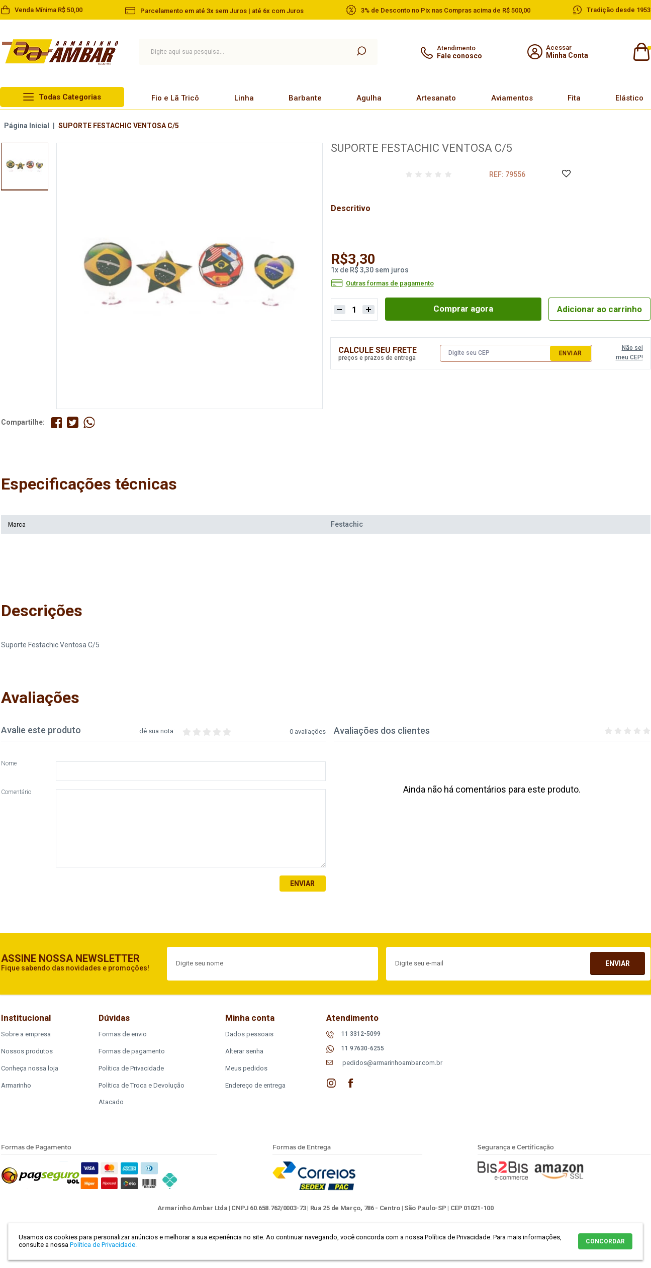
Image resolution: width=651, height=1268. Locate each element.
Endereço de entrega (255, 1085)
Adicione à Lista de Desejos (566, 174)
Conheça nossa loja (29, 1068)
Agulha (369, 98)
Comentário (16, 793)
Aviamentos (512, 98)
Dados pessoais (249, 1034)
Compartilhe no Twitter (73, 422)
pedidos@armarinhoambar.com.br (392, 1063)
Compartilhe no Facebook (56, 422)
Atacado (111, 1102)
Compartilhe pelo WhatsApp (90, 422)
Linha (244, 98)
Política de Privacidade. (103, 1244)
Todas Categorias (70, 97)
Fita (574, 98)
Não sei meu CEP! (629, 352)
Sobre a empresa (26, 1034)
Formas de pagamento (132, 1051)
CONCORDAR (605, 1241)
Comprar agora (459, 309)
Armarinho (16, 1085)
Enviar (570, 353)
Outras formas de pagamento (390, 283)
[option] (25, 166)
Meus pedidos (246, 1068)
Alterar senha (244, 1051)
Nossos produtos (27, 1051)
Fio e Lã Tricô (175, 98)
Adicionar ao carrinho (596, 309)
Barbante (305, 98)
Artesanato (436, 98)
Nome (9, 764)
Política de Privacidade (131, 1068)
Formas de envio (123, 1034)
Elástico (629, 98)
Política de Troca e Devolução (141, 1085)
